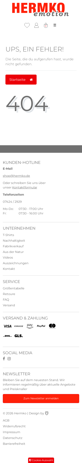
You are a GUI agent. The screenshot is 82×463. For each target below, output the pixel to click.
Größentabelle (13, 288)
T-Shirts (8, 235)
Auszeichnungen (16, 263)
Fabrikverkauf (13, 246)
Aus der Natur (13, 252)
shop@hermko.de (16, 176)
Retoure (9, 294)
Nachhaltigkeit (14, 240)
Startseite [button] (21, 80)
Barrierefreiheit (14, 444)
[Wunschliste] (27, 25)
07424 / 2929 (12, 202)
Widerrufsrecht (14, 426)
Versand (9, 305)
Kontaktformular (24, 187)
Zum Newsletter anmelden (41, 398)
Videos (8, 257)
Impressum (11, 432)
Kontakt (9, 269)
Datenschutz (12, 438)
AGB (6, 420)
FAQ (6, 299)
